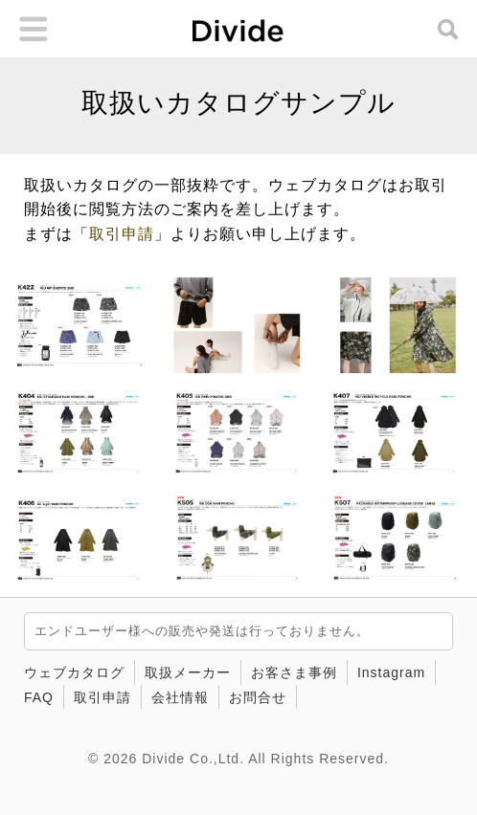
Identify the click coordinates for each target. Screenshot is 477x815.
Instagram (391, 672)
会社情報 (180, 697)
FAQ (39, 697)
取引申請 (121, 234)
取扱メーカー (188, 672)
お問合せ (257, 697)
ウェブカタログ (74, 672)
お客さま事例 (294, 672)
